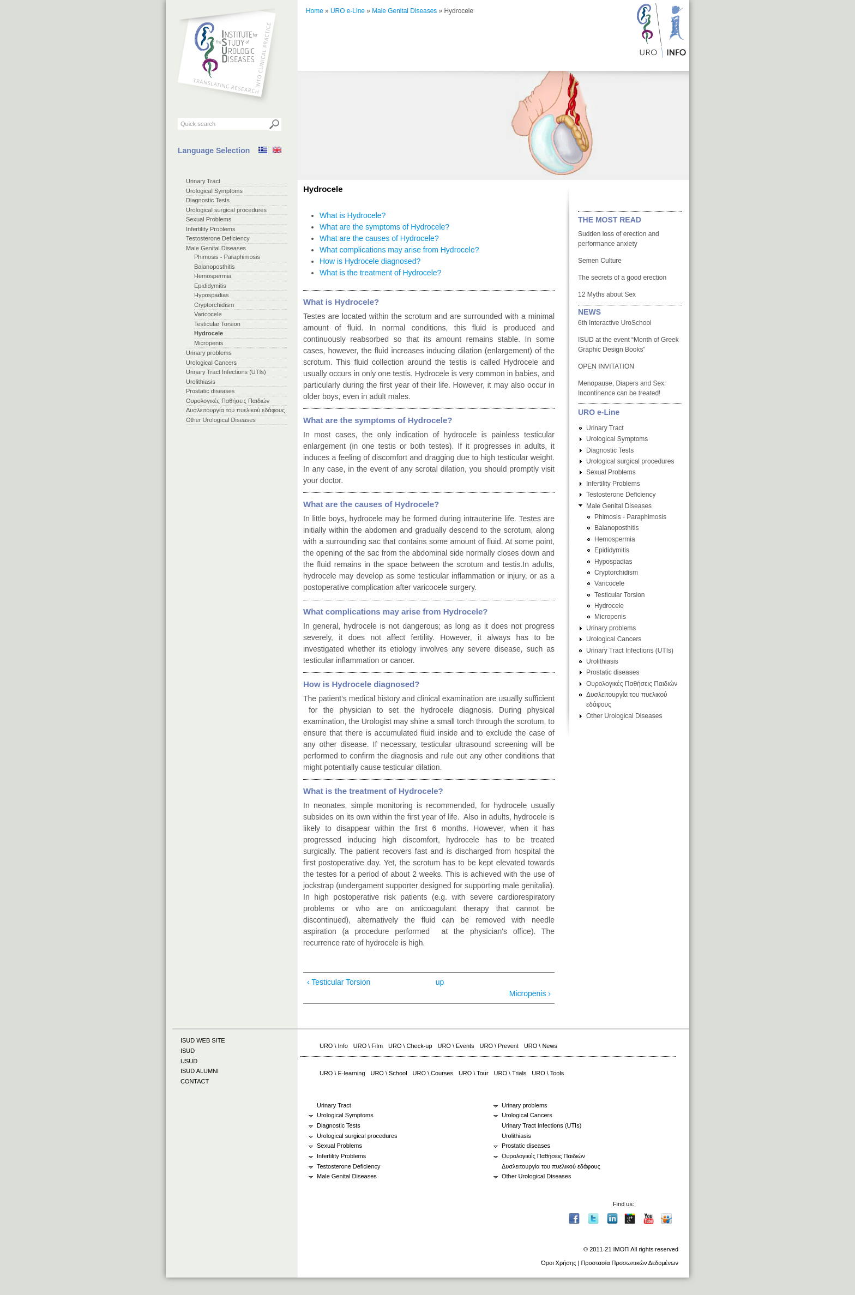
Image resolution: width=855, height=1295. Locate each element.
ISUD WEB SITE (202, 1040)
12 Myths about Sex (607, 294)
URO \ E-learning (342, 1073)
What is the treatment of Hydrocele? (380, 272)
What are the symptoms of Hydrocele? (384, 226)
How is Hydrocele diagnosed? (370, 261)
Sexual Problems (208, 219)
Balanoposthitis (214, 266)
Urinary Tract (203, 181)
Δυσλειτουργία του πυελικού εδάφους (235, 410)
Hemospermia (212, 276)
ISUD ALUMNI (199, 1071)
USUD (188, 1061)
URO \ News (540, 1046)
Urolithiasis (200, 381)
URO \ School (389, 1073)
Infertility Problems (210, 229)
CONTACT (194, 1081)
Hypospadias (211, 295)
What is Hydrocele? (353, 215)
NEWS (589, 312)
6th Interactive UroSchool (615, 323)
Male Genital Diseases (216, 248)
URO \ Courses (433, 1073)
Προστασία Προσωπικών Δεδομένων (629, 1263)
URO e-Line (347, 11)
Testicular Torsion (217, 324)
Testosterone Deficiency (218, 238)
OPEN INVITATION (606, 366)
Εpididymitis (210, 285)
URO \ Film (368, 1046)
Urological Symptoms (214, 191)
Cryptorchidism (214, 305)
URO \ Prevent (499, 1046)
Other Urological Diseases (221, 420)
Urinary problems (209, 353)
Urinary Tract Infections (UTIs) (226, 372)
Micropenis (208, 343)
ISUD (187, 1050)
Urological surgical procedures (226, 210)
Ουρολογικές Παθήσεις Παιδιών (227, 400)
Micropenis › (530, 993)
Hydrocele (208, 333)
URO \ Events (456, 1046)
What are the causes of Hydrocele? (379, 238)
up (440, 982)
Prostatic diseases (210, 391)
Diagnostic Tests (208, 200)
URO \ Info (334, 1046)
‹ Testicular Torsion (338, 982)
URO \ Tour (474, 1073)
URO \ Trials (510, 1073)
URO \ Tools (548, 1073)
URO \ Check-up (410, 1046)
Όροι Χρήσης (558, 1263)
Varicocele (208, 314)
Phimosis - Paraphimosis (227, 257)
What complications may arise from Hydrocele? (399, 249)
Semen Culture (600, 260)
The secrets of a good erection (622, 277)
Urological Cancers (211, 362)
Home (314, 11)
